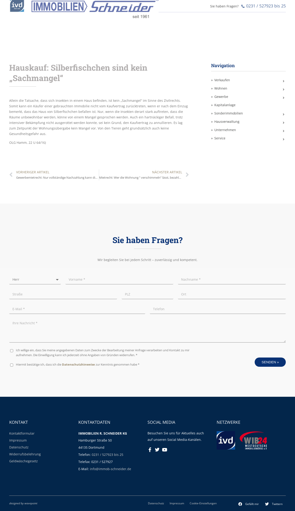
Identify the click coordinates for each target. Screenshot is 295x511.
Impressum (18, 440)
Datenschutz (19, 447)
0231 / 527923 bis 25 (107, 454)
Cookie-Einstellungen (203, 503)
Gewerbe (221, 96)
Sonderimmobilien (228, 113)
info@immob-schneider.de (110, 469)
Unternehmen (225, 130)
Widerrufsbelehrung (25, 454)
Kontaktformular (22, 433)
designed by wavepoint (23, 503)
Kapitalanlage (225, 105)
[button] (248, 504)
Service (219, 138)
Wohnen (220, 88)
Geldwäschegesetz (23, 461)
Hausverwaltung (226, 121)
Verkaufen (222, 80)
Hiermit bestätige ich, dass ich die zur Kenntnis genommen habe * (77, 365)
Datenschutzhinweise (78, 365)
